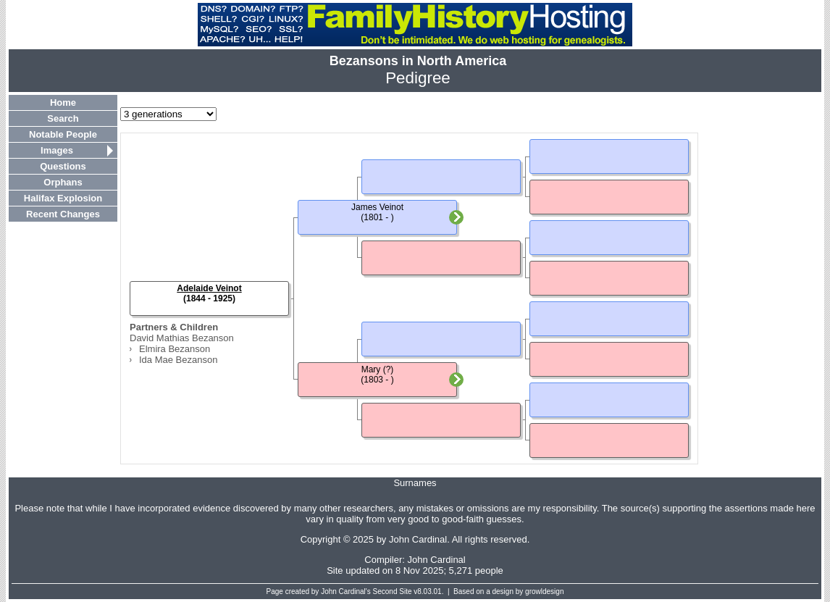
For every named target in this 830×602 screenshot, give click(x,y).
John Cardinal (437, 559)
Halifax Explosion (63, 198)
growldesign (544, 591)
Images (57, 150)
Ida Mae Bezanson (178, 359)
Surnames (414, 482)
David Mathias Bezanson (182, 338)
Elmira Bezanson (174, 348)
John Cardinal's (346, 591)
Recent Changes (63, 214)
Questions (63, 166)
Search (62, 118)
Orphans (62, 182)
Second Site (392, 591)
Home (63, 102)
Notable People (63, 134)
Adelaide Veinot (209, 288)
